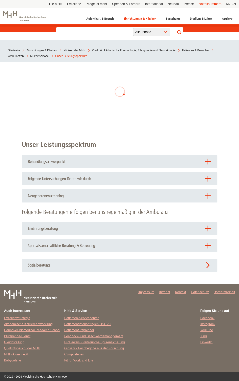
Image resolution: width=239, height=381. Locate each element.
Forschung (173, 19)
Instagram (207, 324)
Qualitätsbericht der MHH (22, 348)
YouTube (206, 330)
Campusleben (74, 354)
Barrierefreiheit (224, 292)
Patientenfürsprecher (79, 330)
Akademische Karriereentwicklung (28, 324)
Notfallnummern (210, 4)
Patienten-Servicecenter (81, 318)
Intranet (164, 292)
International (154, 4)
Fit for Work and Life (78, 360)
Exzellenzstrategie (17, 318)
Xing (203, 336)
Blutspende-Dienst (17, 336)
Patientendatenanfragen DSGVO (87, 324)
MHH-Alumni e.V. (16, 354)
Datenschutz (200, 292)
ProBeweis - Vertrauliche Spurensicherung (94, 342)
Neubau (173, 4)
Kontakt (180, 292)
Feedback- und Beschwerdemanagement (93, 336)
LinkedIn (206, 342)
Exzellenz (74, 4)
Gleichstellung (14, 342)
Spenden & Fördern (126, 4)
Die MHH (55, 4)
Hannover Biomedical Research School (32, 330)
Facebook (207, 318)
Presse (189, 4)
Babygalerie (12, 360)
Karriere (227, 19)
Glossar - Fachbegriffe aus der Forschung (94, 348)
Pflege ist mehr (96, 4)
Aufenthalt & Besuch (100, 19)
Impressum (146, 292)
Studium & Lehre (201, 19)
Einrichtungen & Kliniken (139, 19)
